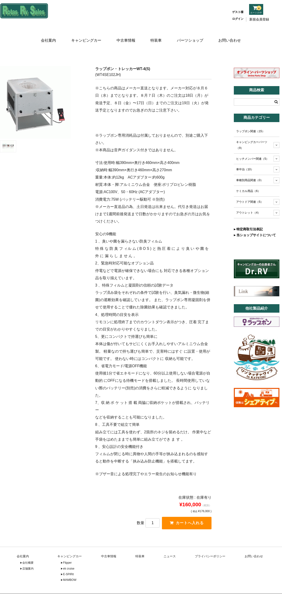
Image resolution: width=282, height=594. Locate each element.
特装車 (156, 34)
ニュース (170, 544)
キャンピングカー (85, 34)
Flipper (67, 550)
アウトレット (248, 200)
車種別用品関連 (249, 167)
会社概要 (28, 550)
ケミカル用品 (248, 178)
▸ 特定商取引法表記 (248, 216)
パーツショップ (191, 34)
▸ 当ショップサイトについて (255, 222)
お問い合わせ (231, 34)
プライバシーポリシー (210, 544)
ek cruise (68, 556)
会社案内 (47, 34)
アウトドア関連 (249, 189)
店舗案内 (28, 556)
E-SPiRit (68, 562)
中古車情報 (125, 34)
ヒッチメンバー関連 (252, 146)
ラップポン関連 (250, 118)
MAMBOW (69, 568)
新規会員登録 (259, 19)
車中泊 (245, 157)
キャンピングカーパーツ (251, 132)
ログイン (237, 18)
